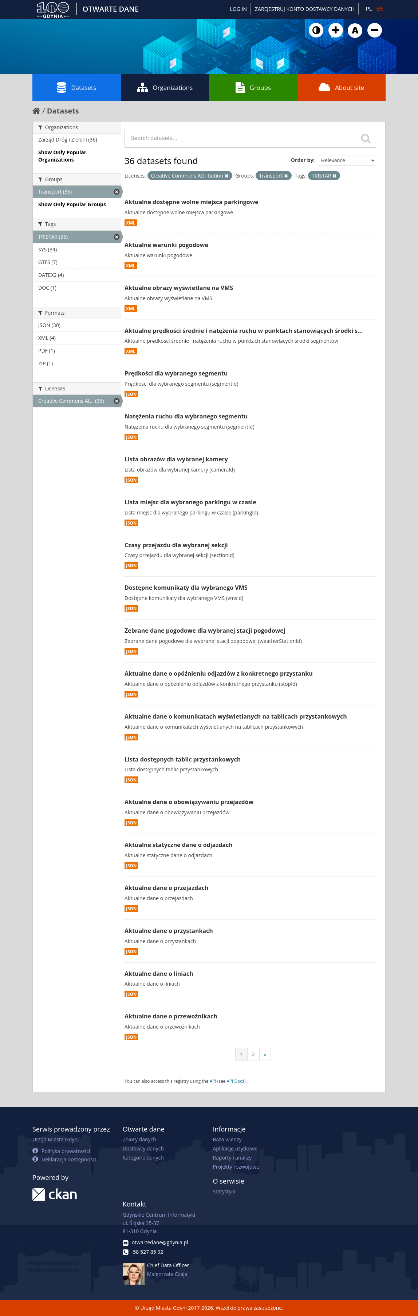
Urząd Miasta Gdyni (55, 1139)
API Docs (235, 1081)
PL (369, 9)
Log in (238, 8)
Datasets (76, 87)
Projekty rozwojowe (236, 1166)
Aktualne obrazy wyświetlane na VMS (179, 288)
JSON (131, 394)
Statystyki (224, 1191)
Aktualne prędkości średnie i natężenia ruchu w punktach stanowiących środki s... (244, 331)
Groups (253, 87)
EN (379, 9)
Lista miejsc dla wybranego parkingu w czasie (190, 502)
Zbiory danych (139, 1139)
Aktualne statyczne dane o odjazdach (179, 845)
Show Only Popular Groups (72, 204)
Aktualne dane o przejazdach (167, 888)
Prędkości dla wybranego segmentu (176, 373)
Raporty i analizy (232, 1157)
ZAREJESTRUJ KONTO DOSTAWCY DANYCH (305, 8)
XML (130, 223)
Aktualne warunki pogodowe (166, 245)
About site (341, 87)
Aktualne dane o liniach (159, 974)
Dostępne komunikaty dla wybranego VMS (186, 588)
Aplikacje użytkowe (235, 1148)
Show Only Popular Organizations (62, 156)
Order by (302, 159)
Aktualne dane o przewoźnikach (171, 1016)
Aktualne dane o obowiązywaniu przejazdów (189, 802)
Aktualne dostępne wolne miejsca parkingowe (192, 202)
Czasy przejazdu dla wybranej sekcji (176, 545)
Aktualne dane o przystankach (169, 931)
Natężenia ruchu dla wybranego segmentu (186, 416)
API (213, 1081)
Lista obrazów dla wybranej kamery (176, 459)
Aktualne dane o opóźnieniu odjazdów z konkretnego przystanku (219, 673)
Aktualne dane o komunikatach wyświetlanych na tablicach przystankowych (236, 716)
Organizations (165, 87)
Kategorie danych (143, 1157)
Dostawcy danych (143, 1148)
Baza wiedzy (227, 1139)
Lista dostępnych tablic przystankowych (183, 759)
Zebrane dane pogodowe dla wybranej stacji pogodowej (205, 631)
